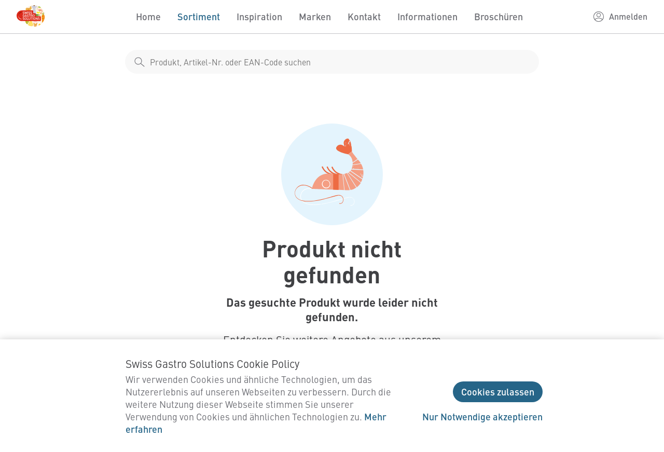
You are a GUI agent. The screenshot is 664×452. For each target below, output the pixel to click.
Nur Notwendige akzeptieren (482, 416)
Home (148, 16)
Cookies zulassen (497, 391)
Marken (315, 16)
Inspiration (259, 16)
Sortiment (198, 16)
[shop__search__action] (139, 62)
